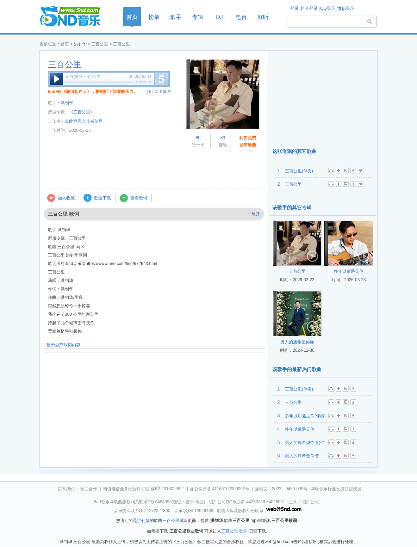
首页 (74, 16)
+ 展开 (254, 213)
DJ (219, 17)
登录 (294, 8)
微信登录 (345, 8)
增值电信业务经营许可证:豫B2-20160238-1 (143, 488)
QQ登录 (327, 8)
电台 (241, 17)
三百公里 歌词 (234, 531)
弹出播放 (162, 91)
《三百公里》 (81, 112)
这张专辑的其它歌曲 (294, 151)
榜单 (154, 17)
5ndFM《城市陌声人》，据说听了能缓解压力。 (93, 91)
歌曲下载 (102, 198)
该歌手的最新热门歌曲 (297, 369)
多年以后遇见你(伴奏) (305, 415)
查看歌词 (138, 198)
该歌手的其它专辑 (292, 207)
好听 (263, 17)
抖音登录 (309, 8)
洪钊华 (80, 44)
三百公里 (99, 44)
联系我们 (65, 488)
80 (198, 137)
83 (222, 137)
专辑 (197, 17)
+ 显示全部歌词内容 (61, 345)
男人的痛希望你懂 (297, 341)
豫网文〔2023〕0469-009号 (281, 488)
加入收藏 (66, 198)
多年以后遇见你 (348, 271)
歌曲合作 (88, 488)
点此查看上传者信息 (84, 121)
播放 (56, 79)
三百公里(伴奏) (299, 170)
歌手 (175, 17)
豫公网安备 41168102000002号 (219, 488)
